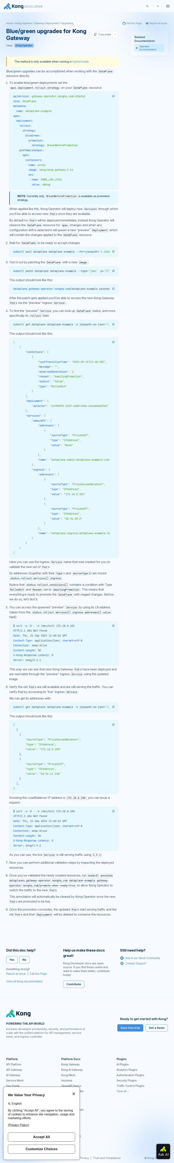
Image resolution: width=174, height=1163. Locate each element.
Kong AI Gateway (72, 1069)
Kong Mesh (68, 1075)
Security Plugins (127, 1080)
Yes (11, 959)
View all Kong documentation (24, 981)
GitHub (65, 1114)
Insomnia (66, 1080)
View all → (123, 1091)
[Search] (147, 6)
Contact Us (68, 1141)
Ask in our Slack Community (140, 958)
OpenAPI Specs (71, 1085)
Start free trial (130, 1027)
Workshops (68, 1131)
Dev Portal (12, 1085)
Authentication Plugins (130, 1075)
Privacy (84, 1158)
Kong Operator (23, 23)
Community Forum (72, 1109)
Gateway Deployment (46, 23)
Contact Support (133, 963)
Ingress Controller (72, 1091)
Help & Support (71, 1136)
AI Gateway (13, 1075)
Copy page (102, 34)
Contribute (73, 984)
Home (9, 23)
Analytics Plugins (127, 1069)
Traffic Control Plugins (130, 1085)
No (24, 959)
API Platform (13, 1064)
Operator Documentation (146, 48)
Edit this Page (38, 973)
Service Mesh (15, 1080)
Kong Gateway (70, 1064)
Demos (65, 1120)
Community (68, 1104)
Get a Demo (157, 1027)
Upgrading (67, 23)
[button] (113, 96)
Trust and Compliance (107, 1158)
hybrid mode (81, 61)
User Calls (67, 1125)
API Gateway (14, 1069)
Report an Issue (16, 973)
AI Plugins (123, 1064)
